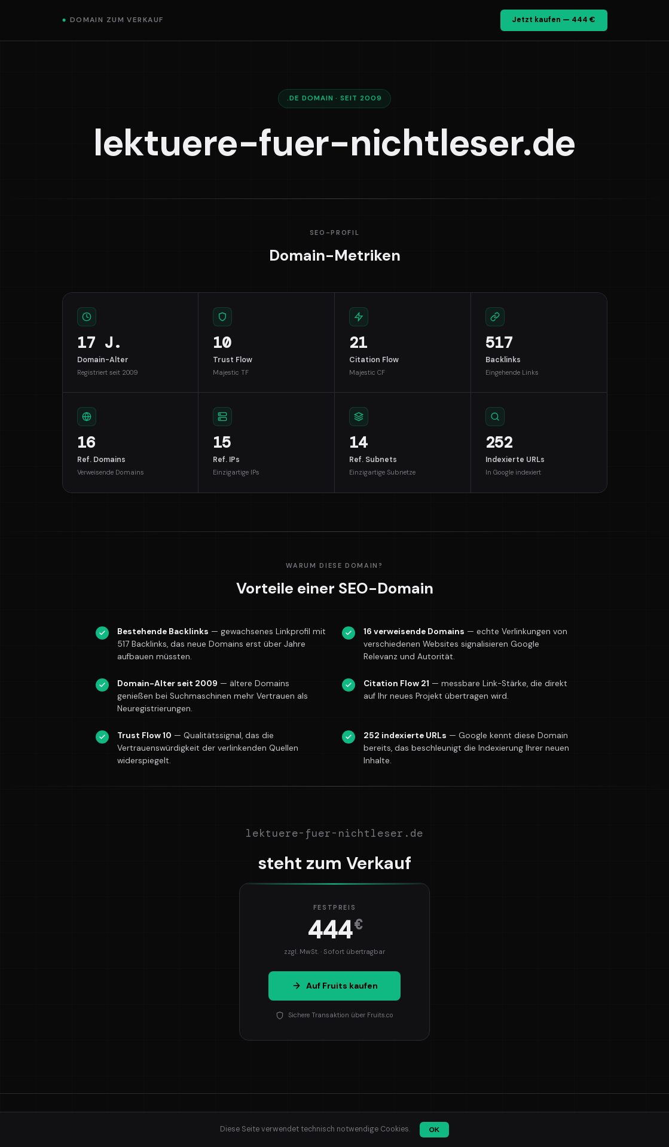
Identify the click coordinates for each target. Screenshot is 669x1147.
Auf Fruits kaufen (335, 985)
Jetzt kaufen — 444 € (553, 20)
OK (434, 1129)
